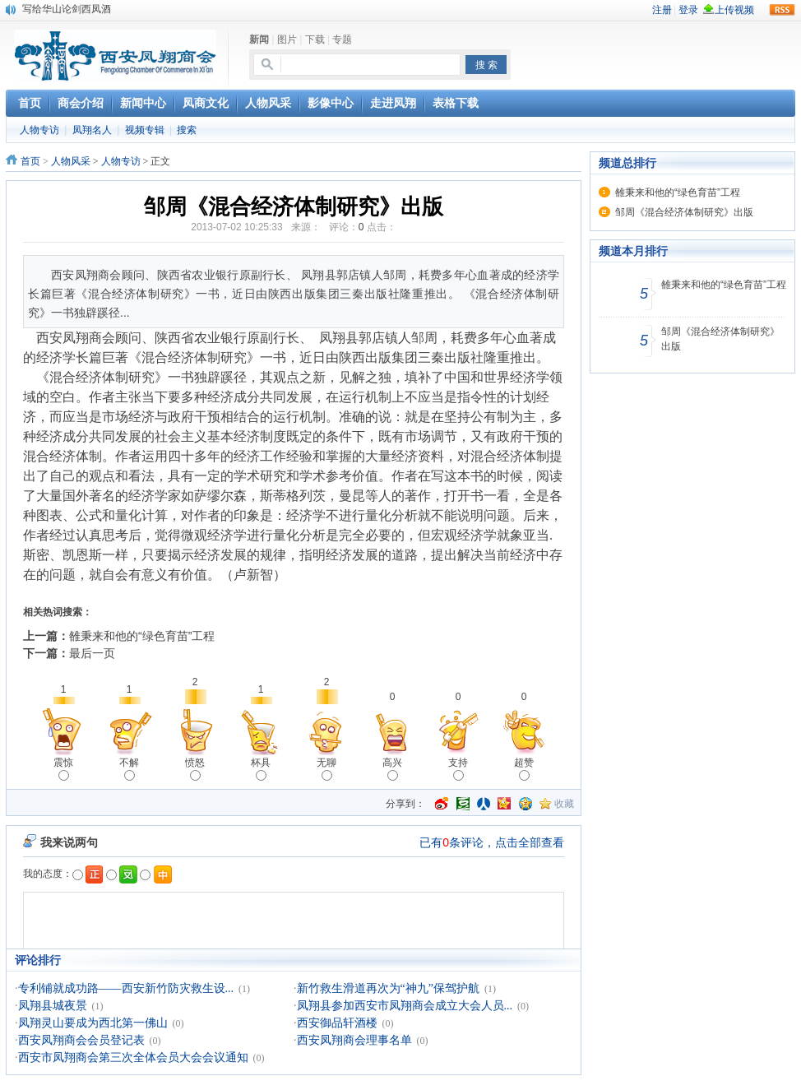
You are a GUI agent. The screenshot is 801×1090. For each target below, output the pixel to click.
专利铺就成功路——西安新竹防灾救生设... (126, 988)
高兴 (392, 769)
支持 (458, 769)
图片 (287, 39)
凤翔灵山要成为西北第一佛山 (93, 1023)
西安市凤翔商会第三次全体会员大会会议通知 (133, 1057)
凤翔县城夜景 (52, 1006)
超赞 (524, 769)
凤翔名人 (92, 130)
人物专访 (39, 130)
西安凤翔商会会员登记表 (81, 1040)
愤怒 (195, 769)
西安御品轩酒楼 (337, 1023)
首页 (30, 161)
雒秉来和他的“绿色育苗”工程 (142, 635)
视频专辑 (144, 130)
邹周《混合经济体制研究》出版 (684, 212)
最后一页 (92, 653)
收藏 (564, 803)
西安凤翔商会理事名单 (354, 1040)
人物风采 (70, 161)
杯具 (261, 769)
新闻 (259, 39)
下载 (315, 39)
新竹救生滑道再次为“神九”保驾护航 (388, 988)
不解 (129, 769)
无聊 (326, 769)
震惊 (63, 769)
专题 (342, 39)
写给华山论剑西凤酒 (66, 9)
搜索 (187, 130)
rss (782, 10)
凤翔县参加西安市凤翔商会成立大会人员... (405, 1006)
